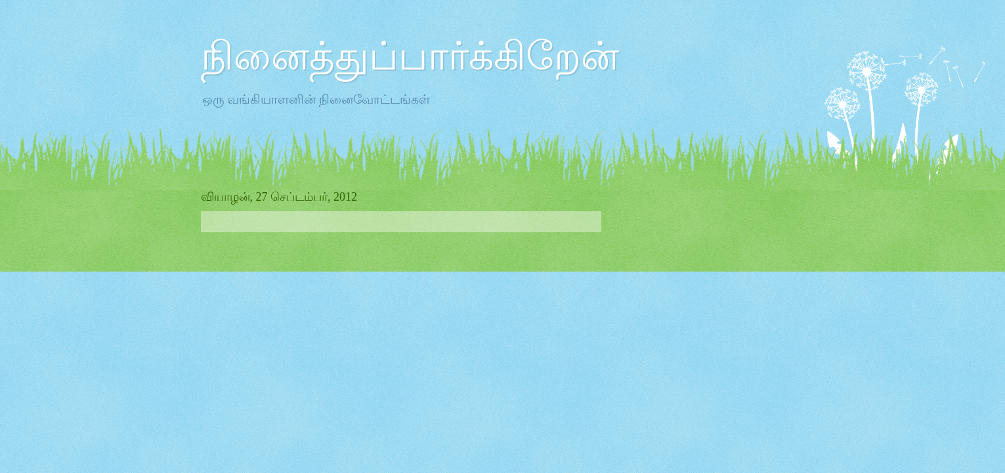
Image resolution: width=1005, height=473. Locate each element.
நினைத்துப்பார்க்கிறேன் (410, 56)
